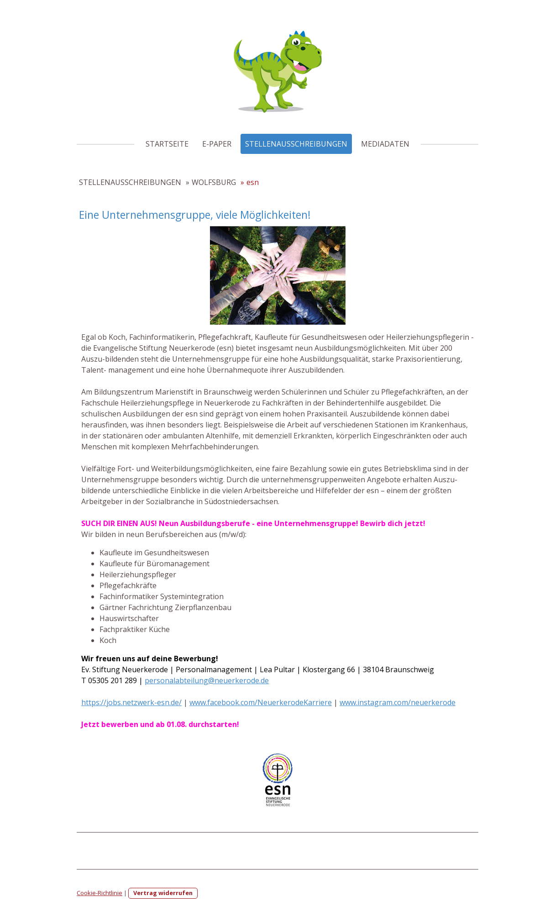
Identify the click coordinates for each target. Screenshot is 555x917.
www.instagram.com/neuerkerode (398, 702)
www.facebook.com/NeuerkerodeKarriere (260, 702)
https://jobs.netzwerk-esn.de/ (131, 702)
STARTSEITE (167, 144)
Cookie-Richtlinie (99, 893)
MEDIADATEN (385, 144)
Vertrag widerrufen (163, 893)
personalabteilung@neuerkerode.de (207, 680)
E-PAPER (216, 144)
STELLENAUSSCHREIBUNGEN (296, 144)
